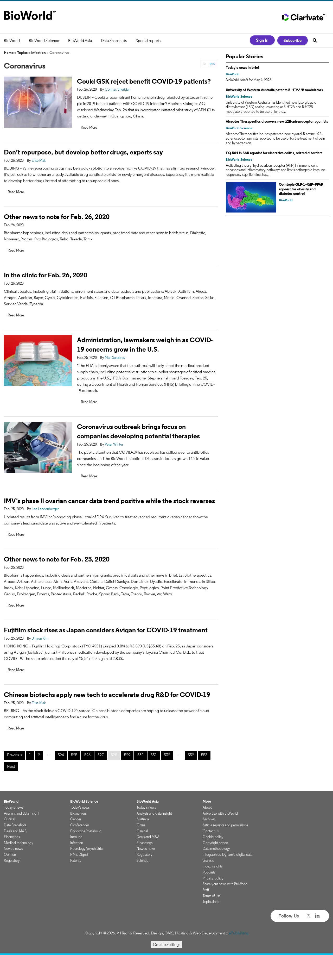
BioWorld (12, 40)
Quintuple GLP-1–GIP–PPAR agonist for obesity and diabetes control (301, 189)
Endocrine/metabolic (85, 831)
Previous (14, 754)
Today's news (13, 807)
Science (142, 860)
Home (9, 52)
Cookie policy (213, 836)
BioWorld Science (44, 40)
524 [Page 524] (61, 754)
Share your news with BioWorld (225, 884)
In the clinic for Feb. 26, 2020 (45, 275)
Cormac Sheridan (117, 89)
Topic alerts (211, 901)
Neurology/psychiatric (86, 848)
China (141, 825)
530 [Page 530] (140, 754)
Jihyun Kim (40, 638)
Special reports (148, 40)
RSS (212, 64)
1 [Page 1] (30, 754)
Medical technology (18, 842)
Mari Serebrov (115, 357)
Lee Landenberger (45, 509)
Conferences (79, 825)
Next (11, 766)
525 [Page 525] (74, 754)
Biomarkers (78, 813)
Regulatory (12, 860)
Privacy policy (213, 878)
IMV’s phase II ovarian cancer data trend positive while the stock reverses (109, 500)
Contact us (211, 831)
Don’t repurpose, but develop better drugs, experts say (83, 152)
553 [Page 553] (204, 754)
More (207, 801)
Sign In (262, 40)
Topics (22, 52)
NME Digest (79, 854)
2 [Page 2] (39, 754)
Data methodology (216, 848)
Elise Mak (39, 160)
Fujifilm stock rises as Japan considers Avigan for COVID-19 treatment (106, 630)
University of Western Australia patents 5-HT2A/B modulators (274, 90)
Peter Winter (114, 444)
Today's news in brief (242, 67)
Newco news (13, 848)
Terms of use (212, 896)
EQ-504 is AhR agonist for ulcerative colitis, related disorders (274, 153)
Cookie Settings (166, 944)
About (207, 807)
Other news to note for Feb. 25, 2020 (57, 559)
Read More (89, 127)
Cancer (75, 819)
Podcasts (209, 872)
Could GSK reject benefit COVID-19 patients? (144, 81)
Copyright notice (215, 842)
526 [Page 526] (87, 754)
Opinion (10, 854)
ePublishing (238, 933)
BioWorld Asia (80, 40)
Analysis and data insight (21, 813)
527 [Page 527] (101, 754)
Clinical (9, 819)
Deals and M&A (15, 831)
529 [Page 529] (127, 754)
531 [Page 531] (154, 754)
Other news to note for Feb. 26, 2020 (57, 216)
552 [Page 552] (191, 754)
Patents (75, 860)
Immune (76, 836)
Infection (38, 52)
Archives (209, 819)
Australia (143, 819)
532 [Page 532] (167, 754)
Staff (206, 890)
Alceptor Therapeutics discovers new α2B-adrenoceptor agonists (277, 121)
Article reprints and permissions (225, 825)
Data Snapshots (114, 40)
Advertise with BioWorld (220, 813)
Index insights (212, 866)
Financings (12, 836)
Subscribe (293, 40)
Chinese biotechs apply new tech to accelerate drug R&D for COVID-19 (107, 694)
